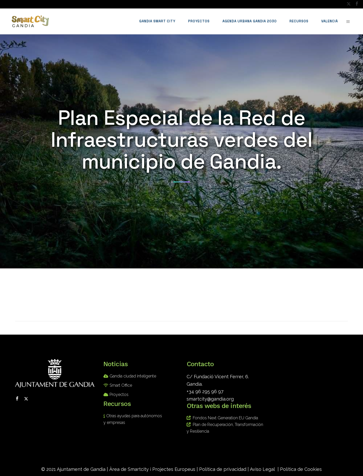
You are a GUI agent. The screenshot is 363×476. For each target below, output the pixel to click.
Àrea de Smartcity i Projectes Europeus (152, 469)
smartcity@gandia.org (210, 399)
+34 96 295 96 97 (205, 391)
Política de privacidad (222, 469)
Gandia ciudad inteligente (133, 376)
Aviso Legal (262, 469)
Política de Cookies (301, 469)
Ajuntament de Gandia (81, 469)
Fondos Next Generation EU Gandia (225, 417)
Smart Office (121, 385)
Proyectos (119, 394)
